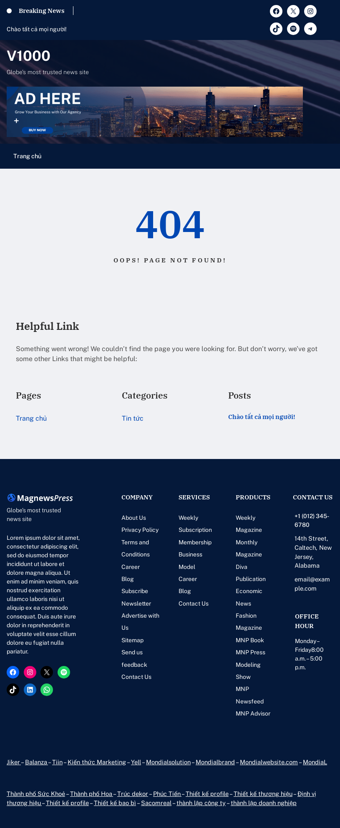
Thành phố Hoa (91, 793)
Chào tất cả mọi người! (37, 29)
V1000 (28, 55)
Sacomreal (156, 802)
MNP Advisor (253, 713)
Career (130, 567)
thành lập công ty (201, 802)
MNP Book (250, 640)
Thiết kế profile (207, 793)
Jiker (14, 762)
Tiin (57, 762)
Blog (127, 579)
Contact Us (136, 676)
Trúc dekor (132, 793)
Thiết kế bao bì (115, 802)
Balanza (36, 762)
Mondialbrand (215, 762)
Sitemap (132, 640)
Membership (195, 542)
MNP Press (250, 652)
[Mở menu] (328, 156)
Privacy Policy (140, 529)
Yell (136, 762)
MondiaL (315, 762)
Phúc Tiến (167, 793)
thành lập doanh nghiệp (264, 802)
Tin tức (133, 418)
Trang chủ (27, 156)
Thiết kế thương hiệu (263, 793)
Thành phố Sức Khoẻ (36, 793)
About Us (133, 517)
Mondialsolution (168, 762)
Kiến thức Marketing (97, 762)
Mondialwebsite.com (269, 762)
